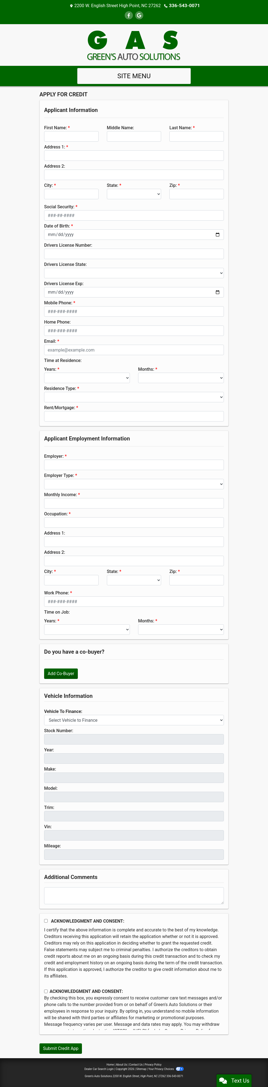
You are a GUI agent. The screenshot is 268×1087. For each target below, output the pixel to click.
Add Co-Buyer (61, 673)
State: (112, 185)
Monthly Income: (60, 494)
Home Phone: (57, 321)
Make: (50, 768)
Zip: (173, 185)
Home (110, 1064)
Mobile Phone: (58, 302)
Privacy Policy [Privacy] (153, 1064)
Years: (50, 369)
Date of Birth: (57, 225)
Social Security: (59, 206)
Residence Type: (60, 388)
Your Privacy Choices (166, 1068)
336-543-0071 (184, 5)
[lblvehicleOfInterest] (134, 720)
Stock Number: (58, 730)
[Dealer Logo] (134, 44)
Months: (146, 369)
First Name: (55, 127)
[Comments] (134, 895)
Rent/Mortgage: (59, 407)
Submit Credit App (60, 1048)
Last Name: (180, 127)
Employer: (54, 456)
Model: (51, 788)
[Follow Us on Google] (139, 15)
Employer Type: (59, 475)
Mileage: (52, 845)
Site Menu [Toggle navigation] (134, 76)
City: (48, 185)
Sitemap (141, 1068)
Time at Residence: (63, 360)
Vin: (48, 826)
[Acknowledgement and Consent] (46, 920)
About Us (121, 1064)
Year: (49, 749)
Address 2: (54, 165)
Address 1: (54, 146)
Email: (50, 341)
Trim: (49, 807)
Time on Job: (57, 611)
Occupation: (56, 513)
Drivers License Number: (68, 245)
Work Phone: (56, 592)
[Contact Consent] (46, 991)
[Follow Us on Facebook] (129, 15)
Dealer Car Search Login (99, 1068)
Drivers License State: (65, 264)
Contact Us (135, 1064)
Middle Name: (120, 127)
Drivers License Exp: (64, 283)
